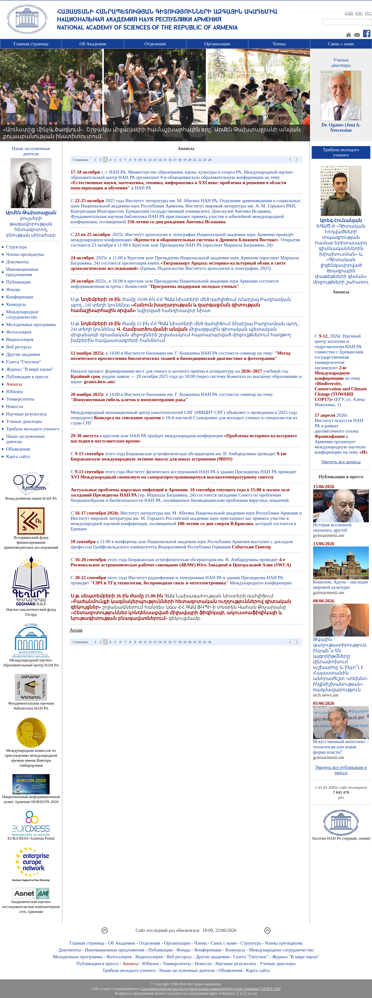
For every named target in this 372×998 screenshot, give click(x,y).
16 (169, 159)
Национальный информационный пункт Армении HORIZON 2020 (31, 797)
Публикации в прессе (27, 376)
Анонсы (14, 384)
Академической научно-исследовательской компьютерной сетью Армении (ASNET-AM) (211, 989)
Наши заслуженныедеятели (31, 151)
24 (209, 159)
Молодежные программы (31, 324)
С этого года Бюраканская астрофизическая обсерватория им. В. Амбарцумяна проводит (178, 456)
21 (194, 159)
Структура (16, 246)
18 (179, 159)
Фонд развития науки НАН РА (31, 496)
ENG (359, 13)
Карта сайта (18, 456)
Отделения (155, 43)
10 (140, 159)
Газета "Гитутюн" (23, 361)
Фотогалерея (18, 331)
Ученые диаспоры (24, 421)
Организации (217, 43)
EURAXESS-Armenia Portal (30, 836)
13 (155, 159)
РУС (368, 13)
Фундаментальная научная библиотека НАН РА (31, 703)
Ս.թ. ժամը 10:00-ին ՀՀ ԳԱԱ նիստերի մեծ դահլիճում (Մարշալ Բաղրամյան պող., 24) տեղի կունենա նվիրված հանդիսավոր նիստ (181, 305)
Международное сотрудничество (22, 314)
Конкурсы (16, 304)
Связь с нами (341, 43)
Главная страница (31, 43)
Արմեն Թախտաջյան (31, 212)
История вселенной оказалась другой (341, 525)
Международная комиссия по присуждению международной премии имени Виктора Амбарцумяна (31, 756)
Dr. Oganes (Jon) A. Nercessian (341, 127)
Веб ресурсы (18, 346)
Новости (14, 406)
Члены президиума (25, 254)
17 (174, 159)
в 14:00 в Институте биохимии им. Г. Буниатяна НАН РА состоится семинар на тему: (180, 356)
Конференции (19, 296)
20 (189, 159)
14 (160, 159)
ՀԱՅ (349, 13)
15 (164, 159)
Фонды (13, 289)
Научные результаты (26, 413)
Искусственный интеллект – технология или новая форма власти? (341, 745)
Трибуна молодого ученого (32, 428)
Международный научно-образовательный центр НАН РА (31, 660)
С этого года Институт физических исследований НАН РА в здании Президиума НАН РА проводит (183, 474)
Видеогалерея (19, 339)
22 (199, 159)
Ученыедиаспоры (341, 62)
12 (150, 159)
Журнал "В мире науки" (29, 369)
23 (204, 159)
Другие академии (23, 354)
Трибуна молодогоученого (341, 152)
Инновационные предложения (22, 272)
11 (145, 159)
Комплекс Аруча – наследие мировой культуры (341, 582)
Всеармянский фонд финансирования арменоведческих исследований (31, 540)
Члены (279, 43)
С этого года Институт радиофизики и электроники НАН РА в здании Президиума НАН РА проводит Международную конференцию (181, 580)
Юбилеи (14, 391)
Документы (17, 261)
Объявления (18, 449)
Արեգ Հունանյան (341, 220)
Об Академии (92, 43)
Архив (76, 630)
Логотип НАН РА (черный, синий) (341, 836)
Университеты (20, 399)
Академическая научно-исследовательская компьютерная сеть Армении (31, 905)
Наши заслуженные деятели (187, 970)
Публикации (18, 281)
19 (184, 159)
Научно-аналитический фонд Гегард (31, 610)
